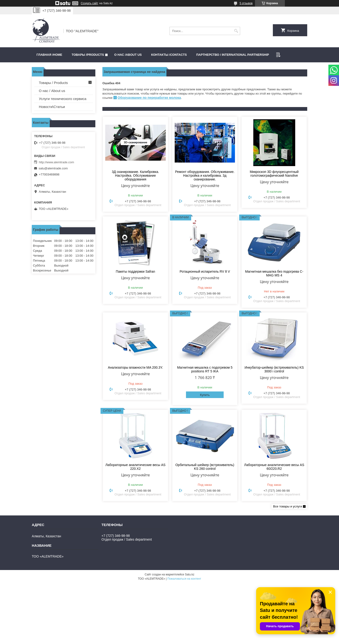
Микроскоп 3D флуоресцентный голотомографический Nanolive (274, 173)
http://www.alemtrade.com (56, 162)
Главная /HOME (49, 54)
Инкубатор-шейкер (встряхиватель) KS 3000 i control (274, 369)
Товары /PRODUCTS (88, 54)
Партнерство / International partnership (232, 54)
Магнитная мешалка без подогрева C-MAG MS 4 (274, 273)
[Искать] (236, 31)
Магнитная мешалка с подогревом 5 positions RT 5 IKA (204, 369)
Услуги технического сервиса (62, 99)
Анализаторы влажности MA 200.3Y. (135, 367)
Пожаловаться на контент (184, 578)
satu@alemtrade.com (53, 168)
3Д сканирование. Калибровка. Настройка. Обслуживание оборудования (135, 175)
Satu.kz (189, 574)
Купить (205, 395)
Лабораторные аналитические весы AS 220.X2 (135, 467)
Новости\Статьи (52, 107)
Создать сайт (89, 3)
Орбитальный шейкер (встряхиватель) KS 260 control (204, 467)
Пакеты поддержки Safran (135, 271)
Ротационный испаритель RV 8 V (205, 271)
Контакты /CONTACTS (169, 54)
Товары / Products (53, 83)
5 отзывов (246, 3)
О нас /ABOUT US (128, 54)
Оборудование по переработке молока (149, 98)
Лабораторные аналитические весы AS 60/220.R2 (274, 467)
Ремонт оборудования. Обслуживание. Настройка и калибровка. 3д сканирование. (204, 175)
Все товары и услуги (287, 506)
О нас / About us (52, 91)
